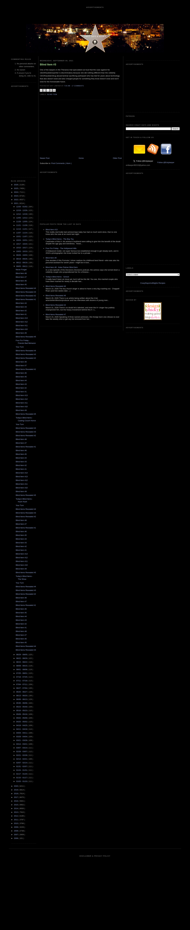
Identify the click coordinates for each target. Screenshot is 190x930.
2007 (16, 834)
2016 (16, 801)
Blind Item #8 (21, 273)
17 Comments (78, 86)
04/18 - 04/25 (22, 725)
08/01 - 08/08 (22, 669)
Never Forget (21, 270)
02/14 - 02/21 (22, 759)
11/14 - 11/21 (22, 229)
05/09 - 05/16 (22, 714)
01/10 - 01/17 (22, 778)
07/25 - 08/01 (22, 673)
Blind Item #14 (22, 473)
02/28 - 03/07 (22, 751)
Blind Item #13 (22, 318)
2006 (16, 838)
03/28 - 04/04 (22, 737)
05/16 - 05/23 (22, 710)
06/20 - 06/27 (22, 692)
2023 (16, 196)
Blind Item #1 (21, 314)
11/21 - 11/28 (22, 225)
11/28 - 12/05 (22, 221)
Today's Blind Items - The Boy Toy (60, 239)
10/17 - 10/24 (22, 244)
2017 (16, 797)
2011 (16, 820)
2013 (16, 812)
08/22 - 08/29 (22, 658)
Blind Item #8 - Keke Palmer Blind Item (62, 267)
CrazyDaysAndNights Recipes (152, 283)
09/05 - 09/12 (22, 266)
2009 (16, 827)
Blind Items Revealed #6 (56, 286)
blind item (52, 94)
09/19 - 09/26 (22, 259)
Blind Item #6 (21, 281)
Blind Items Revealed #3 (26, 292)
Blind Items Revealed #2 (26, 296)
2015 (16, 805)
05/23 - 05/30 (22, 707)
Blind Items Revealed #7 (56, 314)
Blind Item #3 (21, 307)
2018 (16, 793)
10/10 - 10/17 (22, 248)
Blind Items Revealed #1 (26, 299)
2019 (16, 790)
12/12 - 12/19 (22, 214)
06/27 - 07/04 (22, 688)
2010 (16, 823)
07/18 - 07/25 (22, 677)
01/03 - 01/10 (22, 781)
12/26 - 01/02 (22, 207)
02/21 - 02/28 (22, 755)
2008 (16, 831)
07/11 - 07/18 (22, 681)
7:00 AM (67, 86)
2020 (16, 786)
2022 (16, 200)
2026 (16, 185)
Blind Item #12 (22, 322)
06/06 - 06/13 (22, 699)
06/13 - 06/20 (22, 695)
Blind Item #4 (21, 303)
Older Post (117, 158)
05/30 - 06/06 (22, 703)
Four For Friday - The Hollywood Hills (61, 248)
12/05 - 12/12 (22, 218)
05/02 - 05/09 (22, 718)
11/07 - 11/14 (22, 233)
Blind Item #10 (22, 329)
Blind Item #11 (22, 325)
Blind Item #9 (21, 333)
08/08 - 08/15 (22, 666)
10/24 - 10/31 (22, 240)
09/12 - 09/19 (22, 262)
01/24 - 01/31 (22, 770)
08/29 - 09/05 (22, 654)
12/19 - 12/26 (22, 210)
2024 (16, 192)
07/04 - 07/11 (22, 684)
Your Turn (20, 347)
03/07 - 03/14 (22, 748)
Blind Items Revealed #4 (26, 288)
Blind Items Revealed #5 (26, 337)
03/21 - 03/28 (22, 740)
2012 (16, 816)
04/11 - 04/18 (22, 729)
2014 (16, 808)
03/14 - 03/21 (22, 744)
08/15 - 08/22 (22, 662)
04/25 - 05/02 (22, 722)
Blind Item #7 (21, 277)
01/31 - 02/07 (22, 766)
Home (81, 158)
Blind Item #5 (21, 284)
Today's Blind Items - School (57, 277)
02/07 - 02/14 (22, 763)
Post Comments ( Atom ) (61, 163)
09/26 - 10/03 (22, 255)
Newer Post (45, 158)
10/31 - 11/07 (22, 236)
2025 (16, 188)
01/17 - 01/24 (22, 774)
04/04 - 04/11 (22, 733)
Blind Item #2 (21, 311)
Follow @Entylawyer (165, 162)
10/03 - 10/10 (22, 251)
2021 (16, 203)
